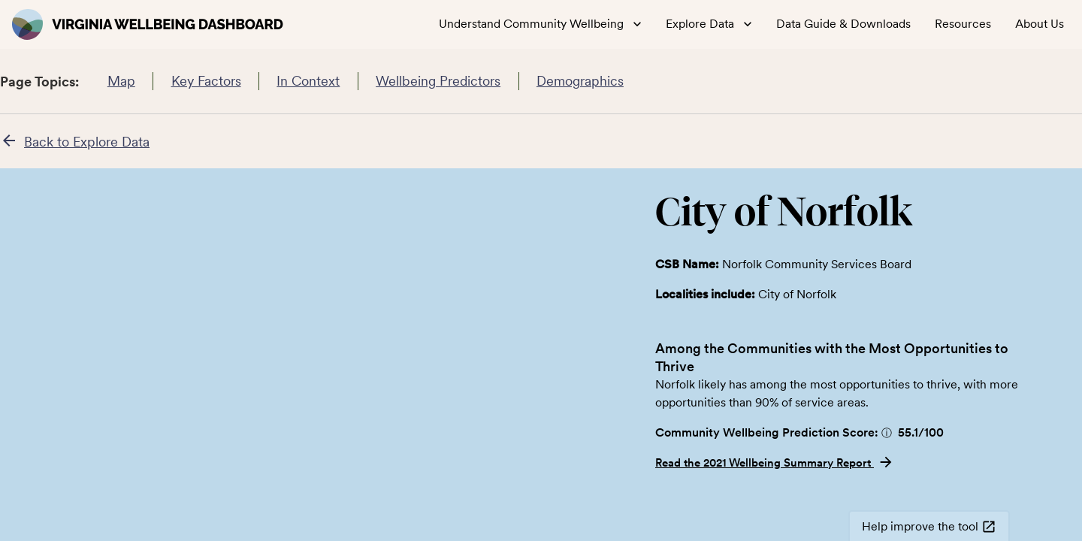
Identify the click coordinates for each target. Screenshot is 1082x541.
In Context (308, 81)
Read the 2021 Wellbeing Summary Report (774, 463)
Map (121, 81)
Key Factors (205, 81)
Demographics (580, 81)
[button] (886, 432)
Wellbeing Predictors (438, 81)
